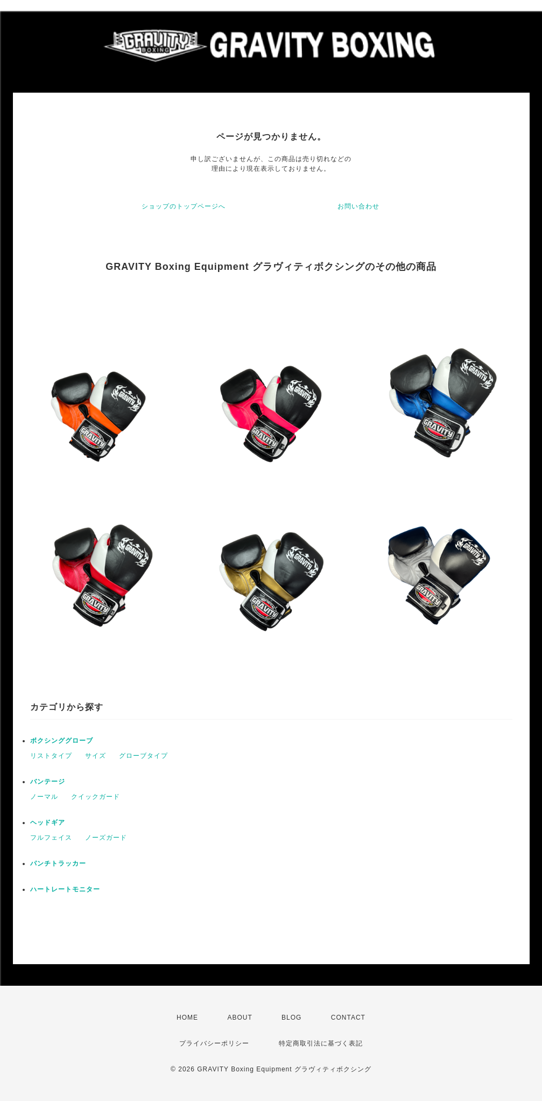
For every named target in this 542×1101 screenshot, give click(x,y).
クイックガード (95, 796)
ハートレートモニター (65, 889)
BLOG (291, 1017)
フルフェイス (51, 837)
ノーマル (44, 796)
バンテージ (47, 781)
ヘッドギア (47, 822)
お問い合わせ (358, 206)
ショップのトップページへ (184, 206)
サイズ (95, 755)
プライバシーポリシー (214, 1043)
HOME (187, 1017)
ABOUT (239, 1017)
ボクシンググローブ (61, 740)
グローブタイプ (143, 755)
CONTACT (348, 1017)
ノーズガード (106, 837)
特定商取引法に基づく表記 (321, 1043)
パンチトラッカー (58, 863)
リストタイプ (51, 755)
